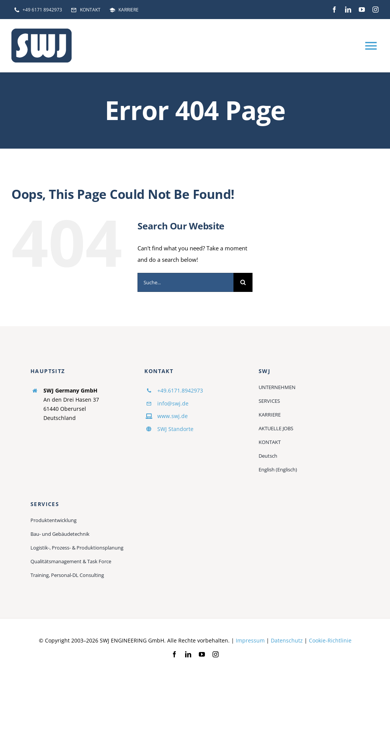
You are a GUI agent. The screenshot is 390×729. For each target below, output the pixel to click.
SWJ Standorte (175, 429)
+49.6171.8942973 (180, 390)
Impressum (250, 640)
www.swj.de (172, 416)
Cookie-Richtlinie (330, 640)
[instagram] (375, 9)
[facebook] (334, 9)
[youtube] (362, 9)
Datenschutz (287, 640)
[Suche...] (185, 282)
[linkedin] (348, 9)
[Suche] (243, 282)
